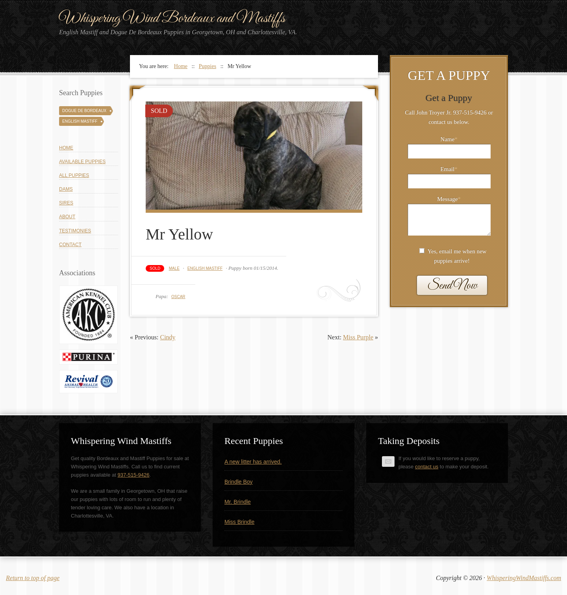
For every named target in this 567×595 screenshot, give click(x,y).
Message (449, 199)
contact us (426, 467)
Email (448, 169)
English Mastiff (204, 268)
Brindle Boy (238, 482)
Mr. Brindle (237, 502)
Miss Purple (358, 337)
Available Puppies (82, 161)
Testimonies (75, 231)
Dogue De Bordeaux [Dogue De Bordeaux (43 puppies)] (84, 111)
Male (174, 268)
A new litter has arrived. (253, 462)
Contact (70, 244)
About (67, 216)
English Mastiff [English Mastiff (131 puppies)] (79, 121)
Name (448, 139)
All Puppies (74, 175)
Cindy (167, 337)
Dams (66, 189)
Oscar (178, 297)
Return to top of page (32, 578)
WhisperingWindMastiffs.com (524, 578)
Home (66, 148)
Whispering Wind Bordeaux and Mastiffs (172, 18)
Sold (155, 268)
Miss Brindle (239, 522)
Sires (66, 203)
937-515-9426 (134, 475)
